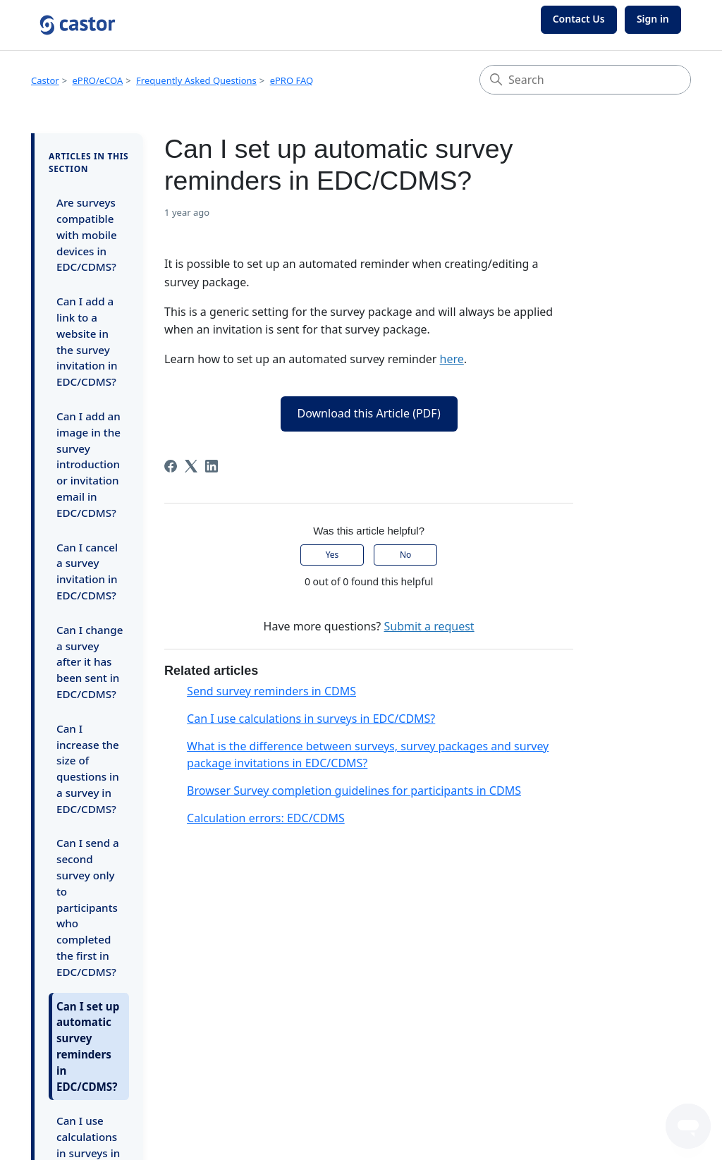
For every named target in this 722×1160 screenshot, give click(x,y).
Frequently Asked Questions (196, 80)
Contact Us (579, 18)
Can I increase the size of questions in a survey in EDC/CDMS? (87, 768)
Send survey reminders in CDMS (271, 691)
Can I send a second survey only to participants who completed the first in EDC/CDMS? (87, 907)
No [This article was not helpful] (405, 555)
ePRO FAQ (292, 80)
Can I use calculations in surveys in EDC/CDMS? (311, 718)
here (452, 359)
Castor (45, 80)
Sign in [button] (653, 18)
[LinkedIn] (211, 466)
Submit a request (429, 626)
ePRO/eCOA (98, 80)
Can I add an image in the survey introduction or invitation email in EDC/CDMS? (88, 464)
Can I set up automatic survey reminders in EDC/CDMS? (87, 1046)
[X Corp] (191, 466)
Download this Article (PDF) (369, 413)
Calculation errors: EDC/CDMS (266, 818)
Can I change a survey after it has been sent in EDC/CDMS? (89, 662)
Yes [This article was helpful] (332, 555)
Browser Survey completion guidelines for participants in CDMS (354, 790)
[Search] (585, 80)
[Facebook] (170, 466)
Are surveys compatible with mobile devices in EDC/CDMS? (86, 234)
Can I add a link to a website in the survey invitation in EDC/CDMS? (87, 341)
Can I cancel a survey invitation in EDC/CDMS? (87, 571)
